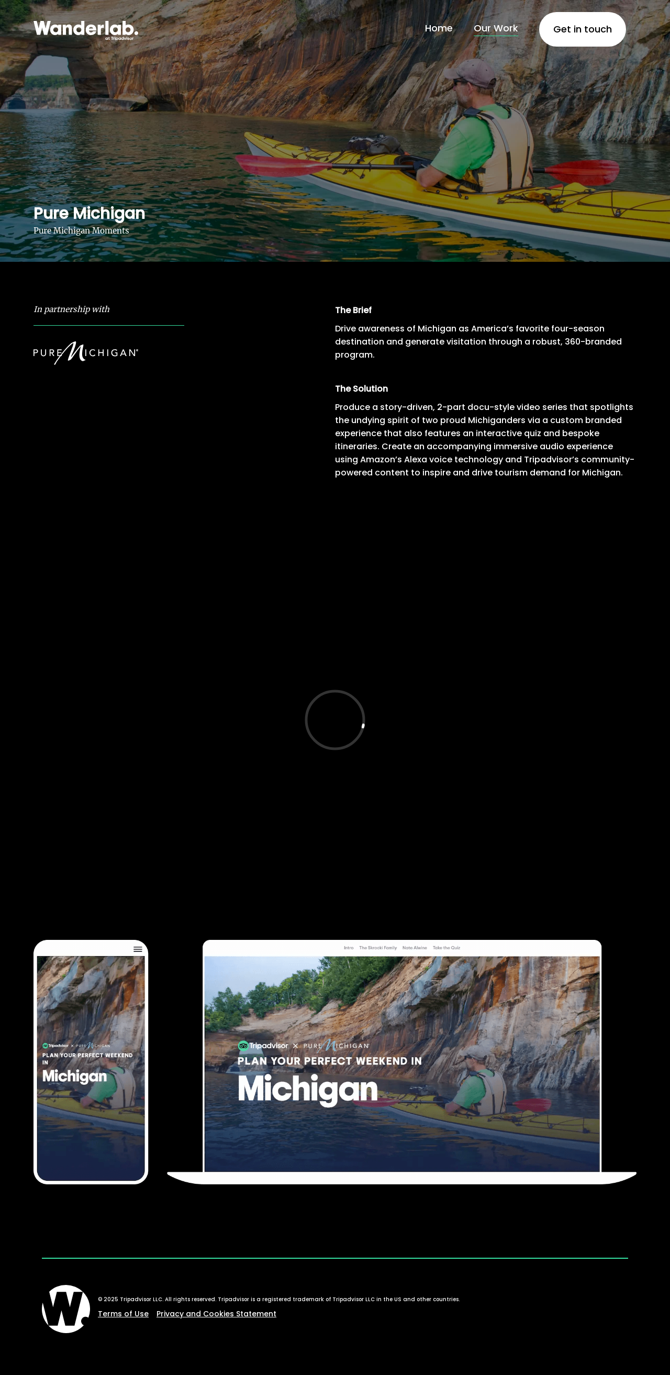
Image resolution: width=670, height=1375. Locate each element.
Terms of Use (123, 1314)
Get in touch (582, 29)
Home (439, 28)
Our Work (496, 28)
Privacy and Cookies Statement (216, 1314)
